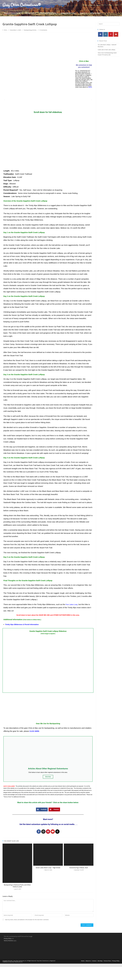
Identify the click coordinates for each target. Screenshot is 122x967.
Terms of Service (8, 944)
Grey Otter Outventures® (22, 6)
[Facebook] (100, 37)
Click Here (48, 780)
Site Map (100, 964)
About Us (88, 964)
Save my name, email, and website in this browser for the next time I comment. (27, 923)
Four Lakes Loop (72, 608)
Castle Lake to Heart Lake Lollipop (106, 53)
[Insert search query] (108, 27)
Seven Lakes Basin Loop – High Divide (48, 871)
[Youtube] (116, 37)
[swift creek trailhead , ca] (48, 711)
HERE (90, 90)
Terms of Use (107, 964)
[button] (4, 103)
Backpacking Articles (30, 33)
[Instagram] (105, 37)
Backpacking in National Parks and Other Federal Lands (17, 889)
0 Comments (43, 33)
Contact (94, 964)
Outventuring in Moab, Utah (78, 871)
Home (82, 964)
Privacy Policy (7, 942)
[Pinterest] (110, 37)
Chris (5, 33)
